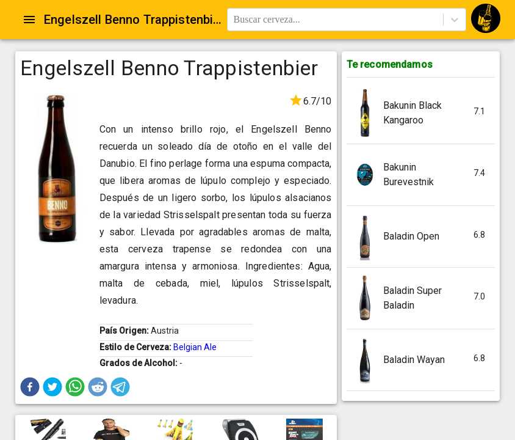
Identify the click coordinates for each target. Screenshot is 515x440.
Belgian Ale (195, 347)
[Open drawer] (29, 19)
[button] (30, 387)
